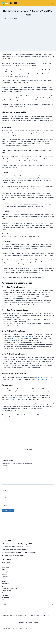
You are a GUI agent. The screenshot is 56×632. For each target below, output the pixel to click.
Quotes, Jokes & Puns (8, 586)
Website (5, 505)
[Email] (28, 497)
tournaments (27, 336)
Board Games (6, 562)
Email (5, 498)
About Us (28, 628)
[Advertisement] (28, 40)
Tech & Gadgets (6, 590)
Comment (5, 465)
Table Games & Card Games (35, 7)
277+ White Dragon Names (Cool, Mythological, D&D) (17, 544)
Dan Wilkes (5, 18)
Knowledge (24, 7)
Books (3, 565)
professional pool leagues (14, 397)
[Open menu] (52, 3)
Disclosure (15, 628)
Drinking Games (6, 572)
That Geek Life (6, 595)
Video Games (6, 600)
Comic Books (5, 567)
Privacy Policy (7, 628)
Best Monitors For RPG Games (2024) (13, 555)
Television (5, 593)
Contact (22, 628)
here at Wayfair (37, 377)
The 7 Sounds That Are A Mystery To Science (15, 546)
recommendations (41, 379)
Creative (4, 569)
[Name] (28, 490)
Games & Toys (17, 7)
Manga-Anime (6, 579)
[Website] (28, 505)
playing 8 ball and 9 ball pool (17, 338)
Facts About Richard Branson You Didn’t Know (15, 549)
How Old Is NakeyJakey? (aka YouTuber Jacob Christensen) (19, 552)
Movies (4, 581)
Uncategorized (6, 597)
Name (5, 490)
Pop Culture (5, 583)
